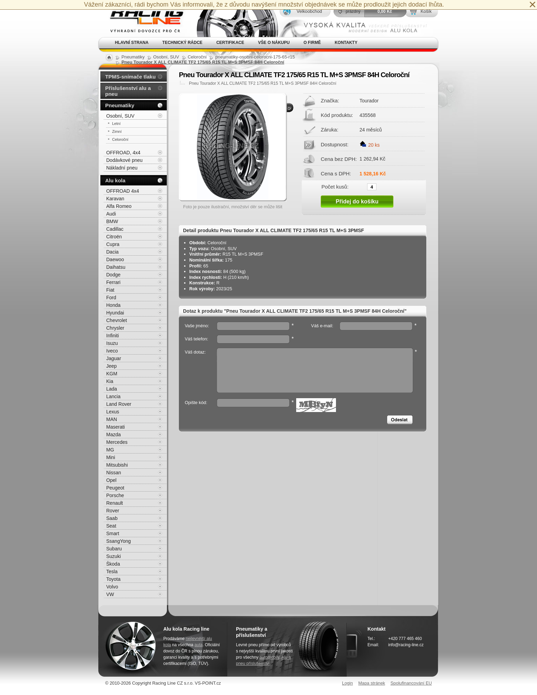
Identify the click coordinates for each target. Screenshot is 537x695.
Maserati (115, 427)
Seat (111, 526)
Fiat (110, 290)
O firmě (312, 42)
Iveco (112, 351)
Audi (111, 214)
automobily (269, 657)
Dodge (113, 274)
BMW (112, 221)
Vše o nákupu (274, 42)
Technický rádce (182, 42)
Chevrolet (116, 320)
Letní (116, 123)
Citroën (114, 236)
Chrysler (115, 328)
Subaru (114, 548)
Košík (425, 11)
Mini (110, 457)
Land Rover (118, 404)
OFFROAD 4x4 (122, 191)
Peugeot (115, 488)
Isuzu (112, 343)
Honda (113, 305)
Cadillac (115, 229)
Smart (112, 533)
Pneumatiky (119, 105)
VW (110, 594)
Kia (109, 381)
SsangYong (118, 541)
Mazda (113, 434)
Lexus (112, 411)
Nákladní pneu (121, 168)
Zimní (117, 131)
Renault (114, 503)
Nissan (113, 472)
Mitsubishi (117, 465)
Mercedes (116, 442)
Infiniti (112, 335)
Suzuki (113, 556)
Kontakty (346, 42)
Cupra (112, 244)
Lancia (113, 396)
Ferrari (113, 282)
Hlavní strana (131, 42)
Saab (112, 518)
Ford (111, 297)
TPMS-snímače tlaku (130, 77)
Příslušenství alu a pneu (128, 91)
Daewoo (115, 259)
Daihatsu (115, 267)
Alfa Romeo (118, 206)
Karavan (115, 198)
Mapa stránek (371, 683)
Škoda (113, 564)
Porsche (115, 495)
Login (347, 683)
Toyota (113, 579)
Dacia (112, 252)
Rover (112, 510)
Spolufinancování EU (411, 683)
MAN (111, 419)
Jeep (111, 366)
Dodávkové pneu (124, 160)
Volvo (112, 586)
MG (110, 449)
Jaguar (113, 358)
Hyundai (115, 313)
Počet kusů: (334, 186)
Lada (111, 389)
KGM (111, 373)
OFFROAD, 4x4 (123, 152)
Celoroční (120, 139)
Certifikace (230, 42)
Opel (111, 480)
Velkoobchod (309, 11)
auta (198, 644)
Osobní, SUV (120, 116)
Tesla (112, 571)
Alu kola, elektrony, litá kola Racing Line (143, 18)
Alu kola (115, 180)
